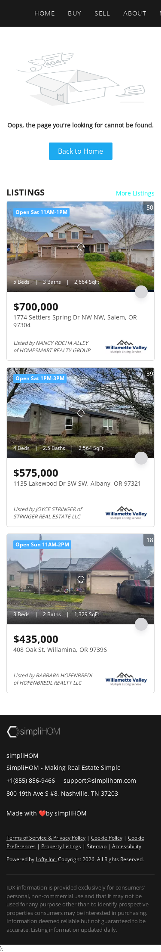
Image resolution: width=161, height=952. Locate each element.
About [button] (134, 13)
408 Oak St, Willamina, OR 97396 (60, 649)
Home (44, 13)
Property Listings (61, 846)
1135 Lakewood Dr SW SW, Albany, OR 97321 (77, 483)
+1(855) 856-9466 (30, 780)
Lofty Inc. (46, 859)
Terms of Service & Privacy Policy (45, 837)
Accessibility (126, 846)
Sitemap (96, 846)
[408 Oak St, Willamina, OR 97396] (80, 579)
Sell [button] (102, 13)
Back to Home (80, 151)
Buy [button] (74, 13)
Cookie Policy (106, 837)
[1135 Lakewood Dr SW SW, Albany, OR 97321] (80, 413)
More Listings (135, 193)
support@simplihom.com (100, 780)
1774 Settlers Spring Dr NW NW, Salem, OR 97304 (75, 321)
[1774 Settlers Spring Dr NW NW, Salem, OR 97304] (80, 247)
